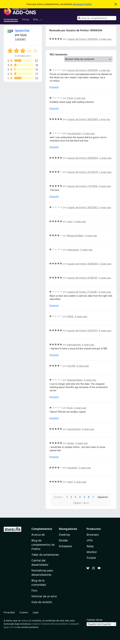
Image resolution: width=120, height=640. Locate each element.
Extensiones (11, 19)
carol (69, 221)
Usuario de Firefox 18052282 (82, 207)
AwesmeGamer (74, 380)
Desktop (64, 534)
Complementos (41, 528)
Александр (73, 249)
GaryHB (71, 366)
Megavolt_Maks (75, 235)
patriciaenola (74, 344)
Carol (70, 481)
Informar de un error (44, 596)
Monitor (92, 552)
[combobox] (96, 18)
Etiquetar (54, 87)
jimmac (70, 443)
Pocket (91, 557)
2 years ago (88, 133)
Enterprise (65, 546)
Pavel (70, 98)
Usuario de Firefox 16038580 (82, 263)
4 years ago (105, 39)
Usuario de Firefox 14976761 (82, 330)
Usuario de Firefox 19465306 (82, 70)
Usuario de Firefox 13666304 (82, 39)
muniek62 (72, 467)
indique (25, 620)
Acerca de (38, 534)
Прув (69, 407)
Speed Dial (22, 30)
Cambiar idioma (94, 619)
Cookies (23, 612)
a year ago (104, 70)
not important (74, 133)
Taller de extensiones (45, 554)
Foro (34, 590)
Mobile (63, 540)
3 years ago (105, 186)
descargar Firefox (82, 4)
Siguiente (103, 497)
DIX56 (70, 316)
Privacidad (9, 612)
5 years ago (84, 467)
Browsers (93, 534)
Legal (35, 612)
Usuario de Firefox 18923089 (82, 119)
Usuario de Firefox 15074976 (82, 172)
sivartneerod (73, 429)
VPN (89, 540)
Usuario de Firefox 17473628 (82, 186)
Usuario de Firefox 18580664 (82, 158)
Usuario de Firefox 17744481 (82, 292)
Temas (25, 19)
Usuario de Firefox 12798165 (82, 277)
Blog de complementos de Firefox (43, 545)
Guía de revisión (41, 602)
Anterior (58, 497)
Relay (90, 546)
